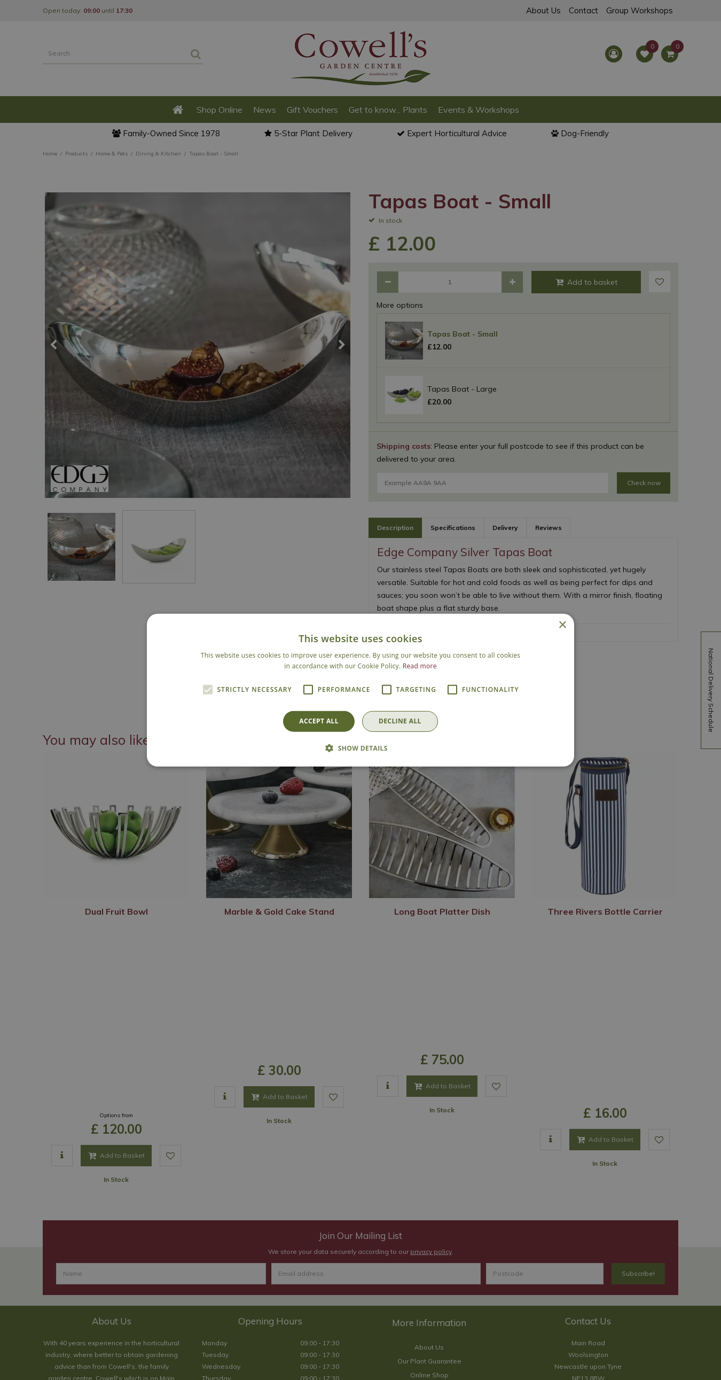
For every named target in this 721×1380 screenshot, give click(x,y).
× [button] (562, 625)
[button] (360, 748)
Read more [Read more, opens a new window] (420, 665)
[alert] (360, 690)
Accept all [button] (319, 721)
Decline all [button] (400, 721)
